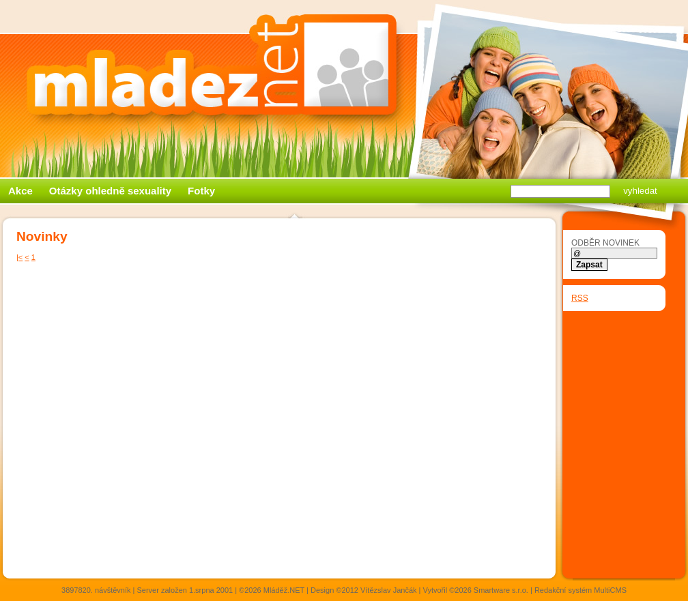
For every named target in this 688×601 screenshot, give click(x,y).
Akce (20, 190)
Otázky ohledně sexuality (110, 190)
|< (19, 257)
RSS (579, 298)
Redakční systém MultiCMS (580, 590)
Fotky (201, 190)
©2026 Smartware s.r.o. (488, 590)
